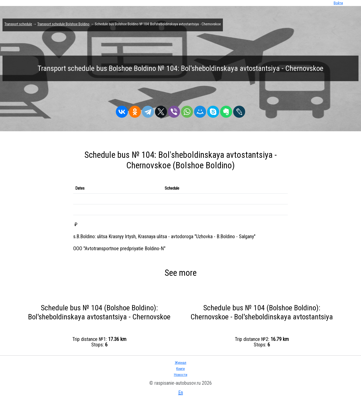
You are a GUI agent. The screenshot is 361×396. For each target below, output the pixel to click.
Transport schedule (18, 24)
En (180, 392)
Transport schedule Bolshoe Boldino (63, 24)
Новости (180, 374)
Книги (180, 368)
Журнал (180, 362)
